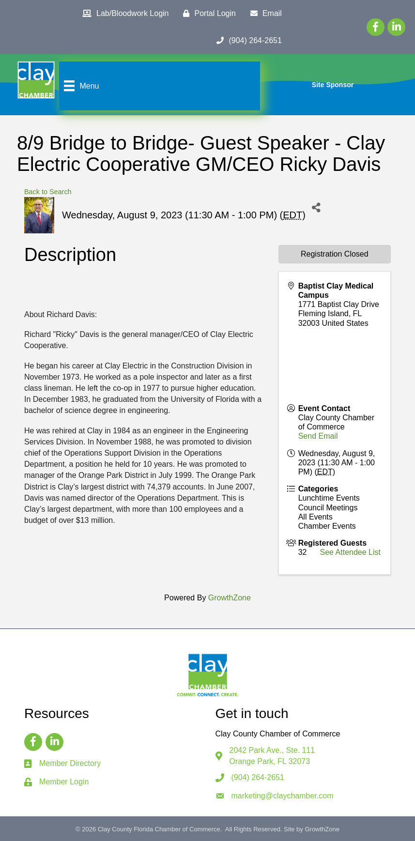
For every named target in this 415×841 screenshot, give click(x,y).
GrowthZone (229, 598)
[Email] (264, 13)
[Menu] (80, 86)
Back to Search (48, 192)
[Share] (316, 208)
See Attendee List (350, 552)
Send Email (318, 436)
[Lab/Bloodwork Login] (123, 13)
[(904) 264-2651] (246, 40)
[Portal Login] (206, 13)
